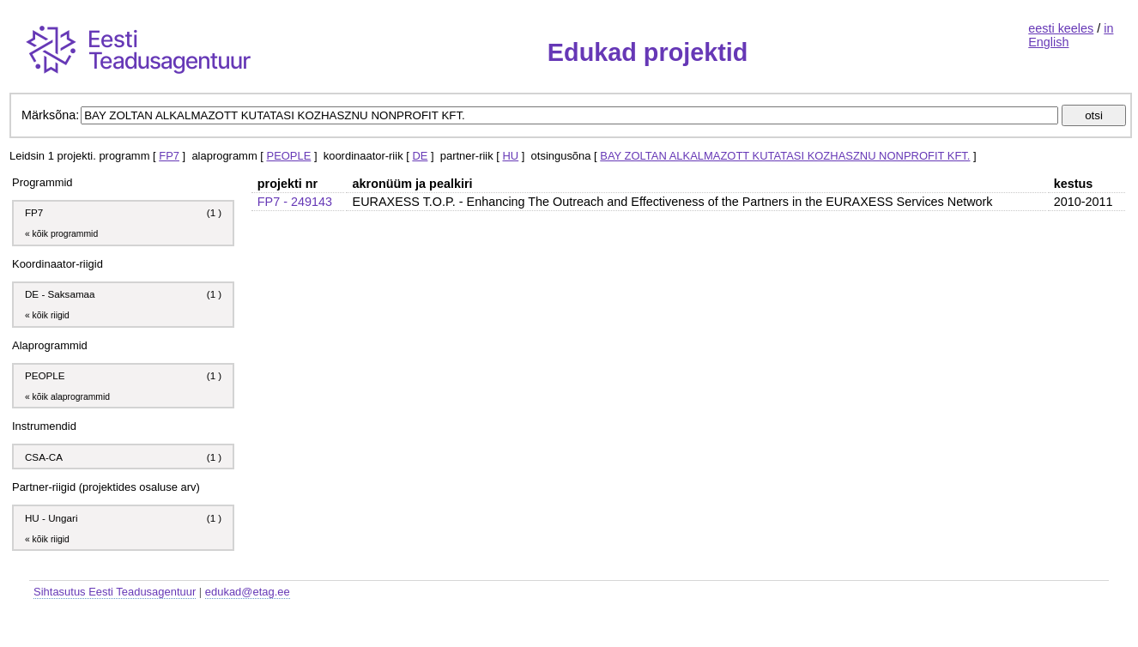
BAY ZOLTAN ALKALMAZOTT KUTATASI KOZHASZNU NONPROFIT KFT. (785, 155)
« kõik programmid (61, 234)
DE (419, 155)
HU (511, 155)
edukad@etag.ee (247, 591)
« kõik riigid (47, 315)
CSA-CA (45, 457)
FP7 (169, 155)
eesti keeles (1060, 28)
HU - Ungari (51, 517)
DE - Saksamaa (60, 293)
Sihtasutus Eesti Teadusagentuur (114, 591)
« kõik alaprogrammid (67, 397)
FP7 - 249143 (294, 202)
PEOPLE (289, 155)
